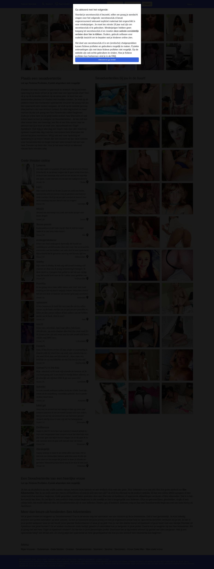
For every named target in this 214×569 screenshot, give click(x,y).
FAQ (114, 56)
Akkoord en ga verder (107, 60)
